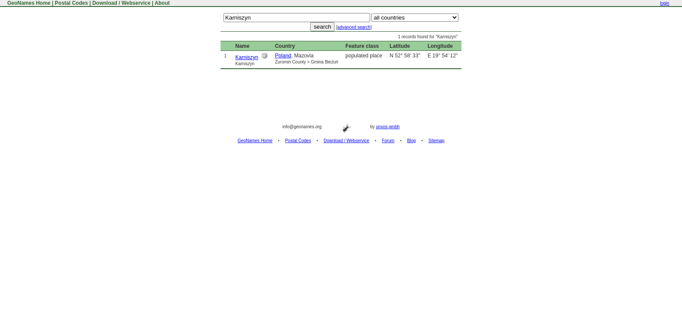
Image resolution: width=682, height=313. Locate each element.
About (162, 3)
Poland (283, 56)
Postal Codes (71, 3)
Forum (388, 140)
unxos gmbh (387, 126)
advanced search (354, 27)
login (664, 3)
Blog (411, 140)
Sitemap (436, 140)
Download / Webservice (121, 3)
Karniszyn (246, 57)
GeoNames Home (28, 3)
